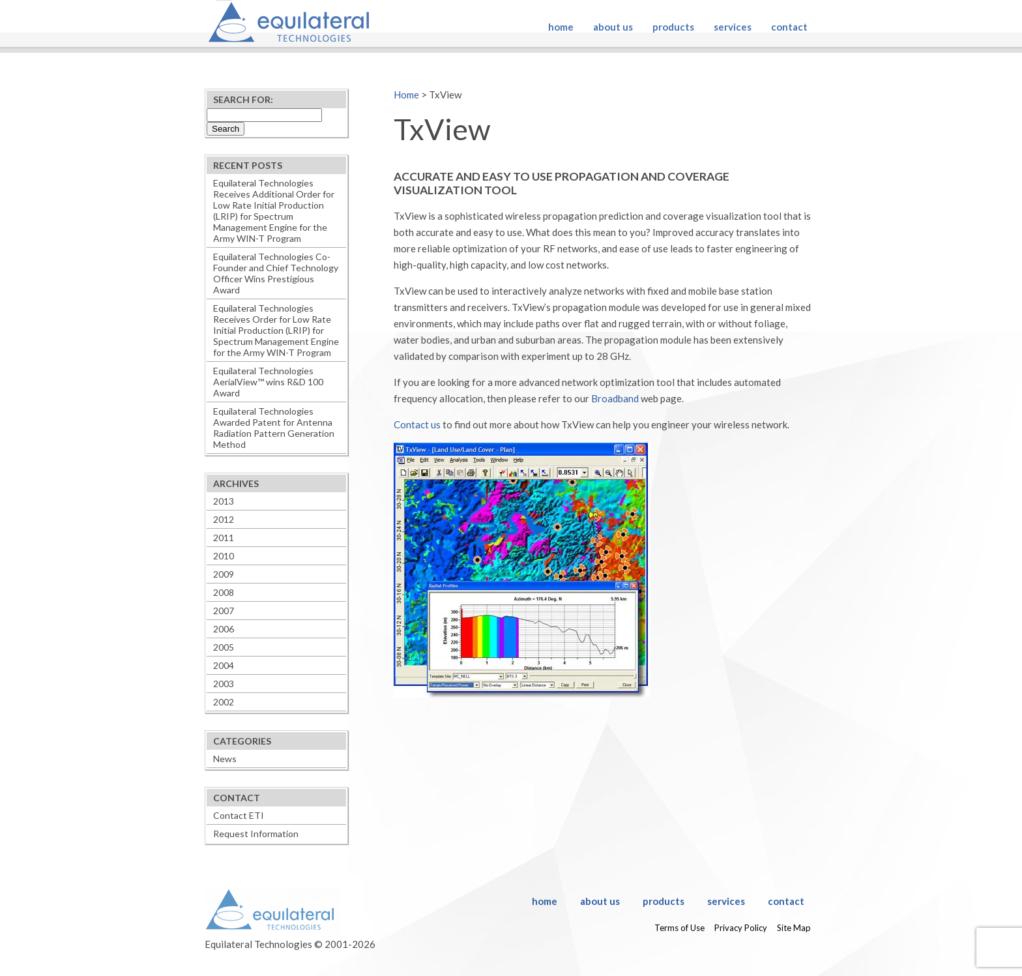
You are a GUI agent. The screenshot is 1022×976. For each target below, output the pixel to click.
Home (561, 27)
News (225, 758)
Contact (789, 27)
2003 (223, 683)
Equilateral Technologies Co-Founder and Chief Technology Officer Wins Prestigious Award (275, 273)
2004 (223, 665)
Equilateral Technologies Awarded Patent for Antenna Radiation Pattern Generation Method (273, 428)
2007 (223, 610)
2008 (223, 592)
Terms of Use (679, 928)
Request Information (256, 833)
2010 (223, 555)
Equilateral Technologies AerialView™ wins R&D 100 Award (268, 381)
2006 (223, 628)
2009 (223, 574)
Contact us (417, 424)
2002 (223, 701)
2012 (223, 519)
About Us (613, 27)
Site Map (794, 928)
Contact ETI (238, 815)
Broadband (615, 398)
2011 (223, 537)
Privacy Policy (740, 928)
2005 (223, 647)
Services (733, 27)
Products (673, 27)
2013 (223, 501)
